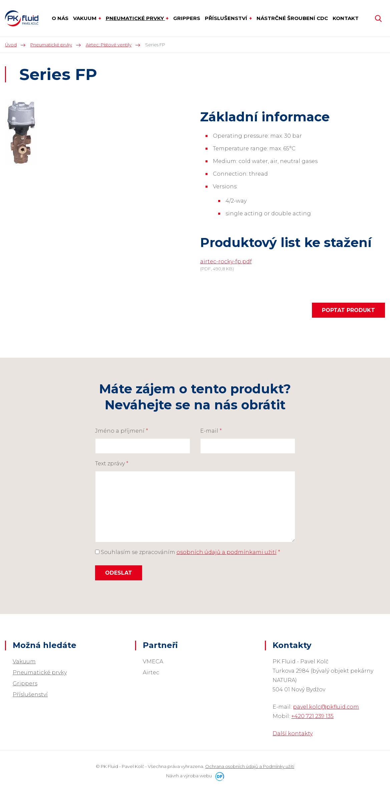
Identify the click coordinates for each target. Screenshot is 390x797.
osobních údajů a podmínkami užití (226, 552)
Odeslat (118, 573)
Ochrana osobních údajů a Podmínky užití (249, 766)
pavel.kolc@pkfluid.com (326, 707)
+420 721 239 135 (312, 716)
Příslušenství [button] (227, 18)
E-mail (211, 431)
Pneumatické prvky (40, 672)
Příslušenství (30, 694)
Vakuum (24, 661)
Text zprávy (111, 463)
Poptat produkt (348, 310)
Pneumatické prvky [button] (135, 18)
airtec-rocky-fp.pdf (226, 261)
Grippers (25, 683)
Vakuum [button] (85, 18)
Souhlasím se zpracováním (187, 552)
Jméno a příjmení (121, 431)
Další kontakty (293, 733)
